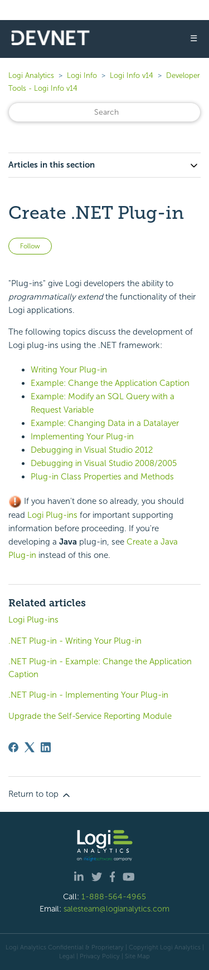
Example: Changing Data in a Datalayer (105, 423)
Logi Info (82, 75)
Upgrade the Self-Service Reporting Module (90, 716)
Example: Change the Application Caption (110, 383)
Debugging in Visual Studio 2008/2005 (104, 463)
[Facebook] (13, 747)
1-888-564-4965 (113, 896)
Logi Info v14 (131, 75)
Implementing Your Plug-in (82, 437)
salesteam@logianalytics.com (116, 909)
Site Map (137, 956)
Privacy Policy (100, 956)
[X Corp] (30, 747)
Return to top (40, 794)
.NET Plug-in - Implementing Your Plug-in (88, 695)
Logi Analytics (31, 75)
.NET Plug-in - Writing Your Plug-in (75, 641)
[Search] (104, 112)
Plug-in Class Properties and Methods (102, 477)
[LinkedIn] (46, 747)
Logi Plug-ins (52, 515)
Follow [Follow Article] (30, 246)
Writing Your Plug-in (69, 370)
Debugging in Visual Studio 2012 (92, 450)
